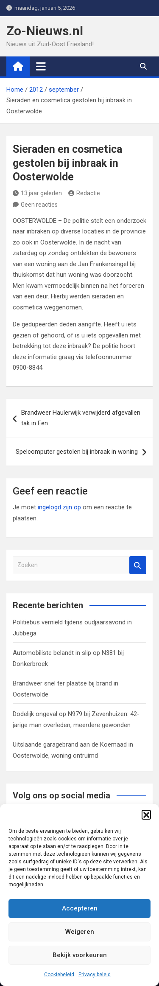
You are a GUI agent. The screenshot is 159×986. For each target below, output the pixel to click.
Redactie (84, 193)
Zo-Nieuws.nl (44, 30)
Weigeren (79, 931)
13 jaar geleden (37, 193)
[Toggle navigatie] (41, 66)
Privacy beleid (94, 975)
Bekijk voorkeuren (80, 955)
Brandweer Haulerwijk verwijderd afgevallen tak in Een (80, 418)
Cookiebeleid (59, 975)
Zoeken (137, 565)
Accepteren (80, 908)
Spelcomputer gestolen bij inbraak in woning (77, 451)
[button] (146, 814)
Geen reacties (39, 204)
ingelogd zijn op (59, 507)
